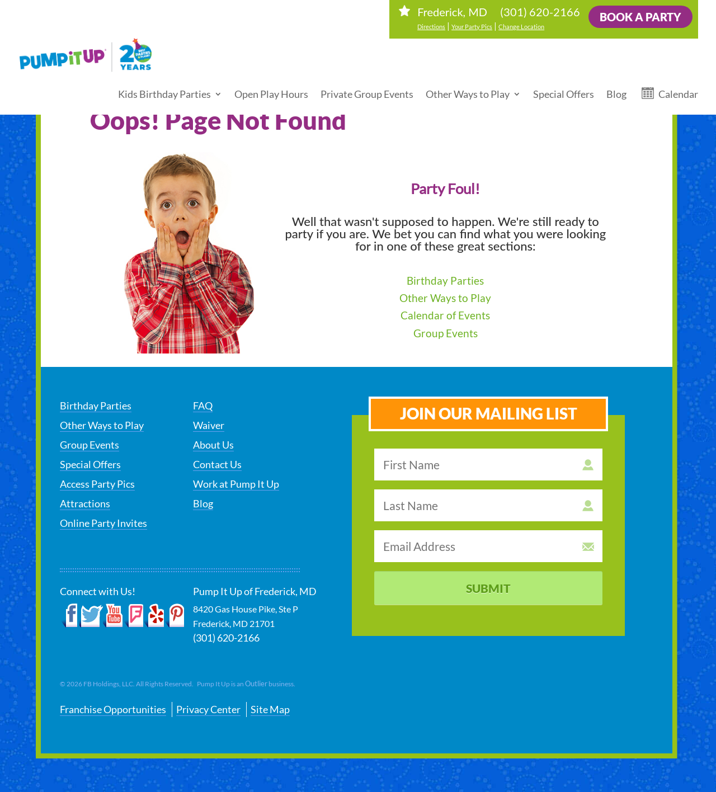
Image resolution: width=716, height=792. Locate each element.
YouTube (113, 616)
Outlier (256, 683)
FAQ (203, 405)
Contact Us (217, 464)
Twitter (91, 616)
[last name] (488, 505)
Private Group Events (367, 89)
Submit (488, 588)
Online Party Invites (103, 523)
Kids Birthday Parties (164, 89)
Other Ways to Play (468, 89)
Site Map (270, 709)
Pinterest (174, 616)
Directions (431, 26)
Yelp (153, 616)
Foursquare (133, 616)
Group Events (445, 333)
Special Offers (563, 89)
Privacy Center (208, 709)
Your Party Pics (471, 26)
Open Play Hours (271, 89)
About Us (213, 445)
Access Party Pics (97, 484)
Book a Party (640, 16)
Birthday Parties (445, 280)
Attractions (85, 503)
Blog (616, 89)
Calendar (678, 89)
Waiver (208, 425)
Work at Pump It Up (236, 484)
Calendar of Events (445, 315)
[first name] (488, 464)
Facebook (69, 616)
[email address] (488, 546)
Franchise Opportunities (113, 709)
